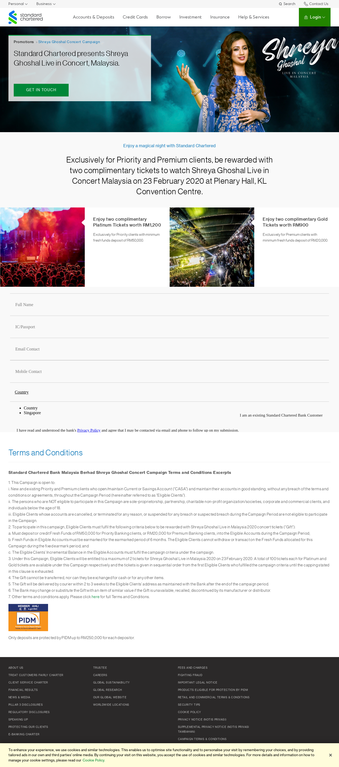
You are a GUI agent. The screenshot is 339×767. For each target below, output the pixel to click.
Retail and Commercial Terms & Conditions (213, 697)
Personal (16, 3)
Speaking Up (18, 719)
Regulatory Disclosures (29, 712)
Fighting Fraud (190, 675)
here (96, 597)
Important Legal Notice (198, 682)
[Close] (330, 755)
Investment (190, 17)
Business (44, 3)
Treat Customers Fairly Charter (35, 675)
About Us (15, 668)
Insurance (220, 17)
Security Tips (189, 705)
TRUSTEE (100, 668)
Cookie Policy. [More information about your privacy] (94, 760)
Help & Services (253, 17)
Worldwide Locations (111, 705)
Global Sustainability (111, 682)
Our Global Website (109, 697)
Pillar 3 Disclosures (25, 705)
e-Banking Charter (24, 734)
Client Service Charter (28, 682)
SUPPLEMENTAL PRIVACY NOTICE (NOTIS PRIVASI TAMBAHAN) (213, 729)
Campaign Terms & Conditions (202, 739)
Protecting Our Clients (28, 727)
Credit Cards (135, 17)
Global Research (107, 690)
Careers (100, 675)
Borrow (163, 17)
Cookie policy (189, 712)
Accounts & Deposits (93, 17)
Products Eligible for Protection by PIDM (213, 690)
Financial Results (23, 690)
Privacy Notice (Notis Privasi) (202, 719)
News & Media (19, 697)
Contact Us (316, 3)
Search (286, 3)
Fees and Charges (193, 668)
